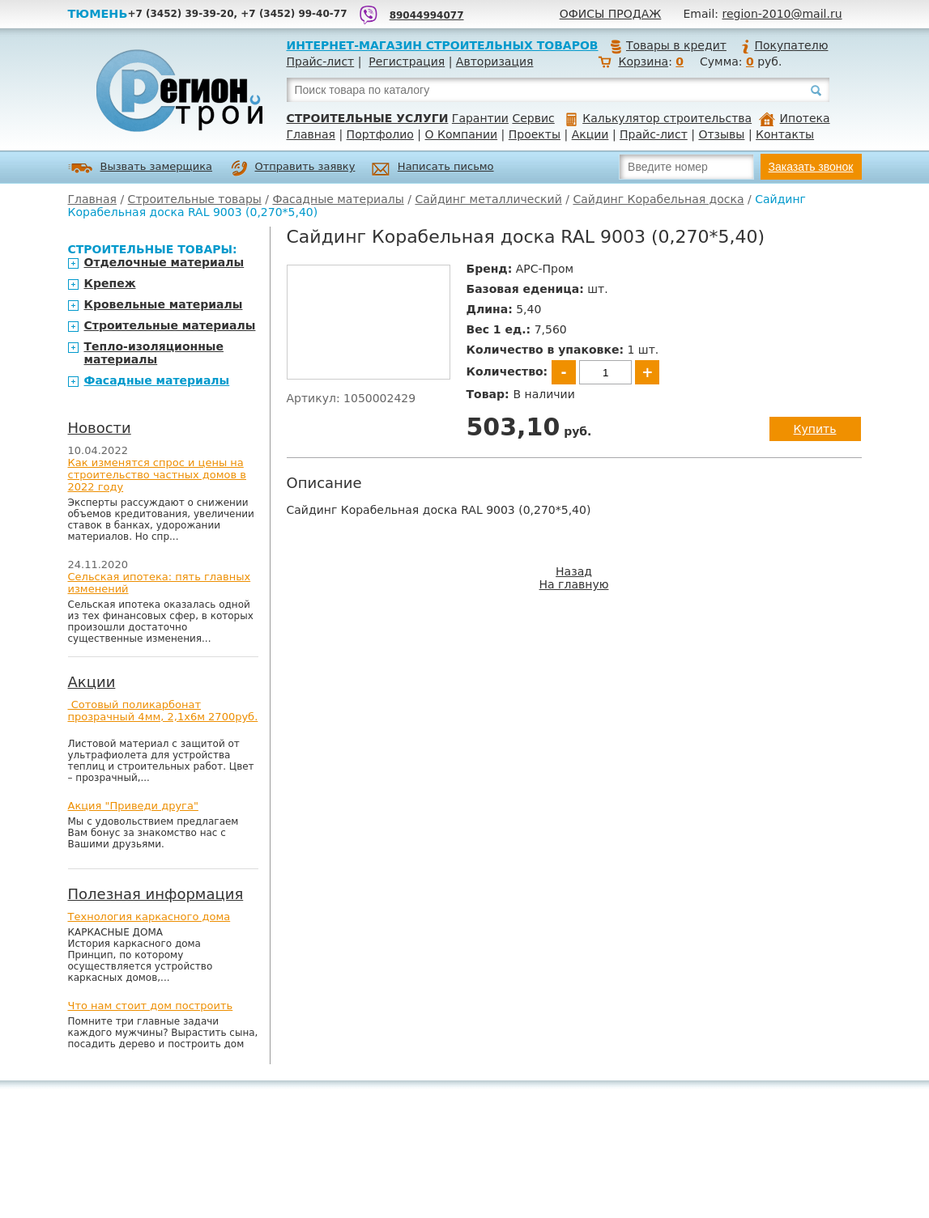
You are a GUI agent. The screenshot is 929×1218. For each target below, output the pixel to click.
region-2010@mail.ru (782, 13)
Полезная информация (156, 893)
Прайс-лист (321, 61)
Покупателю (784, 45)
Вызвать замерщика (140, 168)
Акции (590, 134)
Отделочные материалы (164, 262)
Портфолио (380, 134)
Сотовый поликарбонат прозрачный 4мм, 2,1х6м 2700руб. (163, 710)
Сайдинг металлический (488, 199)
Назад (574, 571)
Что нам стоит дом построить (150, 1005)
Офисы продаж (611, 13)
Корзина (643, 61)
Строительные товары (195, 199)
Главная (311, 134)
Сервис (533, 118)
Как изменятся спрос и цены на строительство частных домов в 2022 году (157, 474)
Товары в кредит (668, 45)
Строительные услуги (368, 118)
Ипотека (794, 118)
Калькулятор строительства (659, 118)
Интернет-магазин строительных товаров (443, 45)
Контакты (785, 134)
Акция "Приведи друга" (133, 806)
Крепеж (110, 283)
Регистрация (407, 61)
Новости (99, 427)
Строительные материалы (170, 325)
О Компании (461, 134)
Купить (815, 428)
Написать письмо (433, 168)
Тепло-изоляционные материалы (154, 353)
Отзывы (721, 134)
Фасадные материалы (337, 199)
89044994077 (427, 15)
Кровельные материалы (163, 304)
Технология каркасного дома (149, 916)
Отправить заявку (293, 168)
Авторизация (495, 61)
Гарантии (480, 118)
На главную (574, 584)
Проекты (534, 134)
